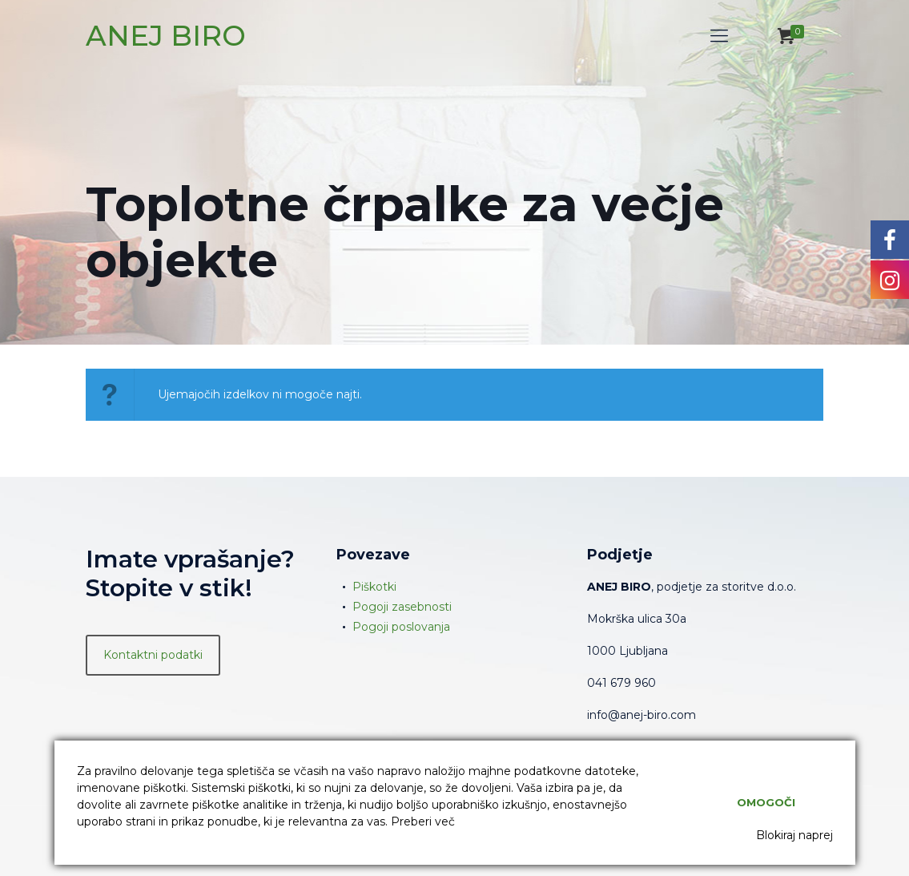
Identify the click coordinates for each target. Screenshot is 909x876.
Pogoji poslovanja (401, 627)
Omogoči (766, 802)
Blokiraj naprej (794, 835)
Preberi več (423, 821)
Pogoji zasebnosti (402, 606)
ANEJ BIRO (166, 35)
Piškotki (374, 586)
